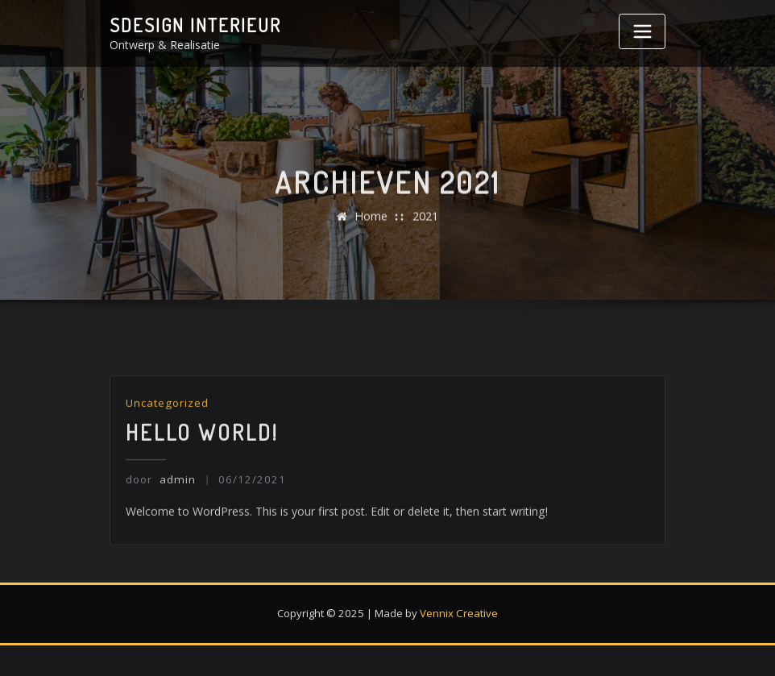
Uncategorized (167, 426)
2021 (425, 225)
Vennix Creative (459, 611)
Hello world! (202, 455)
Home (370, 225)
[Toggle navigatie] (642, 31)
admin (159, 501)
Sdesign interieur (193, 25)
